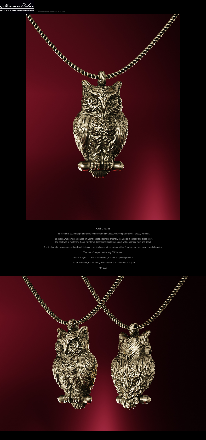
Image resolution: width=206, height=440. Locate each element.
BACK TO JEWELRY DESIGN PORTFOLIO (51, 11)
